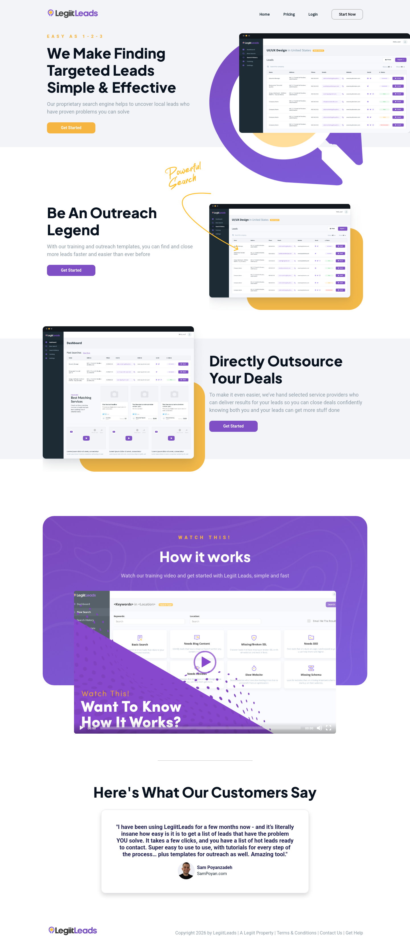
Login (313, 14)
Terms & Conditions (297, 933)
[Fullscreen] (328, 728)
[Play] (205, 662)
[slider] (200, 728)
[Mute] (319, 728)
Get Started (71, 127)
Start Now (347, 14)
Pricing (289, 14)
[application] (205, 662)
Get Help (354, 933)
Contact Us (331, 933)
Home (264, 14)
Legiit (249, 933)
